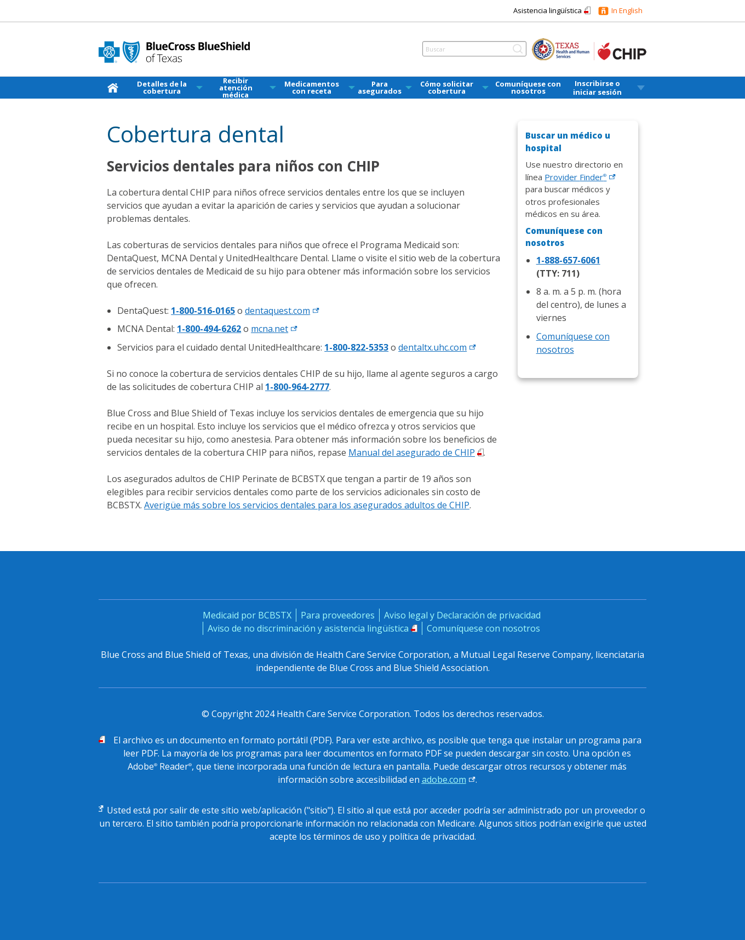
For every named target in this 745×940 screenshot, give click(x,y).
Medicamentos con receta (311, 88)
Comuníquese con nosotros (528, 88)
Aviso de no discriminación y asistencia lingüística (308, 628)
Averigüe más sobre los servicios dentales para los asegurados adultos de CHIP (306, 505)
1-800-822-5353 (356, 347)
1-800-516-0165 (203, 311)
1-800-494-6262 (209, 329)
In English (627, 10)
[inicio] (115, 87)
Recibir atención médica (236, 88)
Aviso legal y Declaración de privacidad (462, 615)
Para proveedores (338, 615)
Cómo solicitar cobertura (446, 88)
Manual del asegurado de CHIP (411, 452)
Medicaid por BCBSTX (247, 615)
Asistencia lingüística (547, 10)
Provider (580, 176)
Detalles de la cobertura (162, 88)
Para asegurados (380, 88)
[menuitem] (115, 88)
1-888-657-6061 (568, 260)
